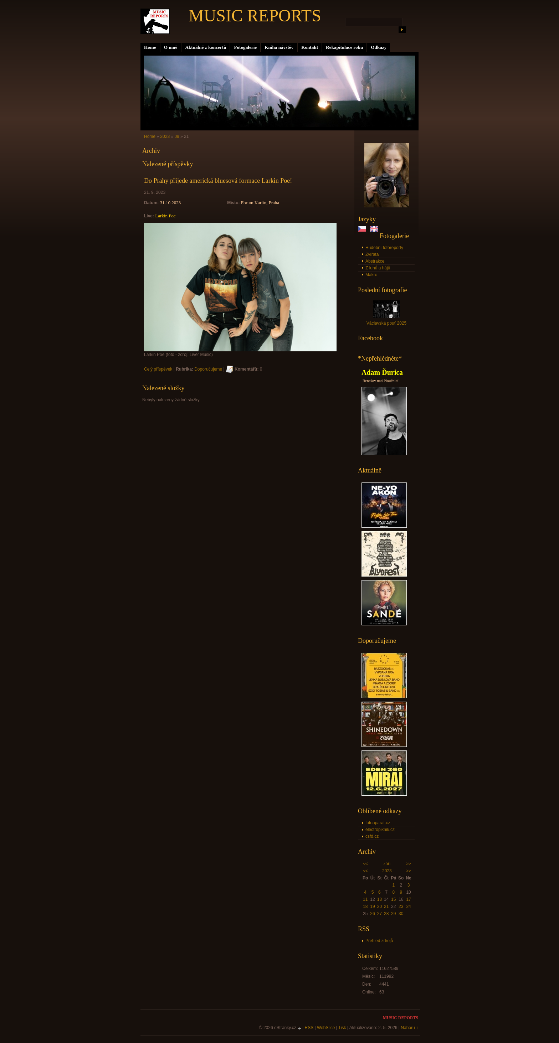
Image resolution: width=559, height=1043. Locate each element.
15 (393, 899)
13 (379, 899)
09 (176, 136)
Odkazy (378, 47)
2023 (387, 870)
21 (386, 906)
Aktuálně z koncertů (205, 47)
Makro (371, 274)
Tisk (342, 1027)
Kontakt (309, 47)
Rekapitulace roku (344, 47)
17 (408, 899)
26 (372, 913)
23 (401, 906)
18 (365, 906)
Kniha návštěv (279, 47)
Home (150, 47)
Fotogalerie (245, 47)
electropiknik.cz (380, 829)
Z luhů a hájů (377, 267)
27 (379, 913)
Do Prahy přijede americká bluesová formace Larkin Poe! (218, 180)
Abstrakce (374, 261)
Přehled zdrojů (379, 940)
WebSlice (326, 1027)
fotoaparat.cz (377, 822)
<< (365, 863)
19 (372, 906)
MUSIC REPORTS (255, 15)
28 (386, 913)
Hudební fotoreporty (384, 247)
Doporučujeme (208, 369)
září (386, 863)
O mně (171, 47)
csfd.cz (372, 836)
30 (401, 913)
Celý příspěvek (158, 369)
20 (379, 906)
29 (393, 913)
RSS (309, 1027)
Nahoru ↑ (409, 1027)
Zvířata (372, 254)
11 (365, 899)
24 (408, 906)
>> (408, 863)
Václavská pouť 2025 (386, 323)
